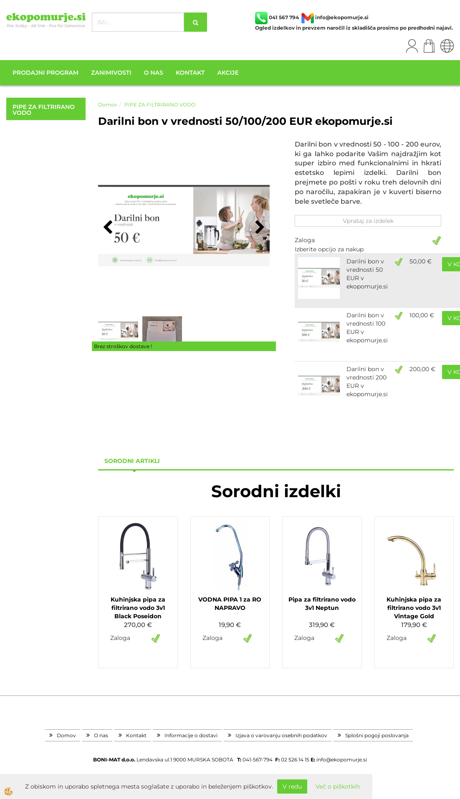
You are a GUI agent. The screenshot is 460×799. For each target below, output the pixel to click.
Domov (107, 104)
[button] (259, 228)
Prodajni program (45, 72)
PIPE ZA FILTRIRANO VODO (159, 104)
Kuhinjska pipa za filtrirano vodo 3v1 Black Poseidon (138, 608)
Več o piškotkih (338, 786)
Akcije (227, 72)
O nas (153, 72)
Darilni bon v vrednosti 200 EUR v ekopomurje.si (367, 381)
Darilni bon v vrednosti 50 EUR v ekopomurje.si (367, 274)
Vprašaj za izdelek (368, 221)
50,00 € (420, 261)
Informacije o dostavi (190, 735)
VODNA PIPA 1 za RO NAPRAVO (229, 604)
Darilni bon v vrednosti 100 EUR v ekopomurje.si (367, 327)
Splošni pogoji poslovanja (377, 735)
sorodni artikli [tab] (132, 461)
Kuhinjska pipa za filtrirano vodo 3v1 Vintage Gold (414, 608)
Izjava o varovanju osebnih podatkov (281, 735)
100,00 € (421, 315)
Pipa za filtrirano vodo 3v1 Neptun (322, 604)
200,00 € (422, 369)
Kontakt (190, 72)
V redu (292, 786)
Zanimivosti (111, 72)
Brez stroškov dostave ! (123, 346)
